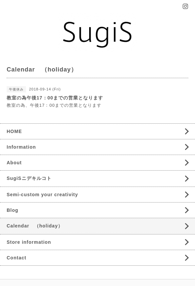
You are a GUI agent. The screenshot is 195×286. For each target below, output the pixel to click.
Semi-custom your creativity (42, 194)
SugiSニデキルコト (29, 178)
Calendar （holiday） (35, 225)
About (14, 162)
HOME (14, 131)
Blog (12, 210)
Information (21, 147)
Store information (29, 242)
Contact (16, 257)
